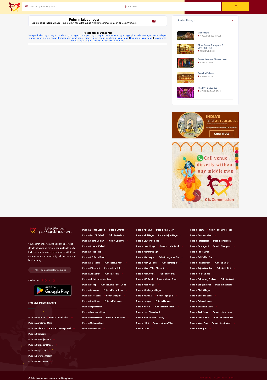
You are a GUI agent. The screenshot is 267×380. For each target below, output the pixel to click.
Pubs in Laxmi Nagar (94, 318)
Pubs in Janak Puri (93, 274)
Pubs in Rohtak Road (202, 274)
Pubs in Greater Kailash (95, 246)
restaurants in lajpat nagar (118, 35)
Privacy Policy (220, 378)
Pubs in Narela (145, 307)
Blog (231, 378)
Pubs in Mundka (146, 296)
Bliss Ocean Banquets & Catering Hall (211, 46)
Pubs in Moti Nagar (147, 285)
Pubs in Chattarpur (39, 334)
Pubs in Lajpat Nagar (94, 307)
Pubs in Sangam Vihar (202, 285)
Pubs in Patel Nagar (201, 241)
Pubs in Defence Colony (42, 356)
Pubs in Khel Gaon (93, 301)
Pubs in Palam (199, 230)
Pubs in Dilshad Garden (95, 230)
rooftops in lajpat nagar (91, 35)
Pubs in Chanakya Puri (62, 328)
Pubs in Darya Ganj (39, 350)
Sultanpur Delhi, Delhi (209, 36)
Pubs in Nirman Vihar (165, 323)
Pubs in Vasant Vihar (225, 318)
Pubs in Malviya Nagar (149, 263)
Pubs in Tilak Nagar (201, 312)
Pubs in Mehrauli (170, 274)
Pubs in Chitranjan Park (41, 339)
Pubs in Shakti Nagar (202, 290)
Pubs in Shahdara (225, 285)
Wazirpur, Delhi (206, 51)
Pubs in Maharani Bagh (95, 323)
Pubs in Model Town (169, 279)
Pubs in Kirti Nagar (115, 301)
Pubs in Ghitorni (118, 241)
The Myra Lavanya (208, 88)
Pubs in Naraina (165, 301)
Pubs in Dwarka (118, 230)
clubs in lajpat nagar (47, 38)
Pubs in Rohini (226, 268)
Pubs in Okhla (145, 329)
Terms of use (204, 378)
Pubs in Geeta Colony (95, 241)
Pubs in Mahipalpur (93, 329)
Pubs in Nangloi (145, 301)
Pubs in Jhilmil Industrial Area (99, 279)
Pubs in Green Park (94, 252)
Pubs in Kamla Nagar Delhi (115, 285)
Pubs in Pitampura (224, 246)
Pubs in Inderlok (114, 268)
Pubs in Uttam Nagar (225, 312)
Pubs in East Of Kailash (95, 235)
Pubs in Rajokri (223, 263)
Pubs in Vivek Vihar (223, 323)
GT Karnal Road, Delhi (209, 91)
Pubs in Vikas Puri (201, 323)
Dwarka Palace (206, 73)
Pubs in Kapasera (92, 290)
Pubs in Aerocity (38, 317)
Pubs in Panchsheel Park (222, 230)
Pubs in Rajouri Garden (203, 268)
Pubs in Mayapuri (172, 263)
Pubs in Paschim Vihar (203, 235)
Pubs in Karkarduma (115, 290)
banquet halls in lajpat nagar (42, 35)
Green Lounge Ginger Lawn (212, 59)
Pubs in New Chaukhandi (150, 312)
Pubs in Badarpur (38, 328)
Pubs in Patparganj (224, 241)
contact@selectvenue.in (53, 270)
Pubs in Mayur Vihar (148, 274)
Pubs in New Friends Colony (152, 318)
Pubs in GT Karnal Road (95, 257)
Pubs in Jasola (113, 274)
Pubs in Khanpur (115, 296)
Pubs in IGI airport (93, 268)
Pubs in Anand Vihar (61, 317)
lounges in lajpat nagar (141, 38)
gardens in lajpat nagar (117, 38)
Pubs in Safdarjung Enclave (205, 279)
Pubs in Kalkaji (91, 285)
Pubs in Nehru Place (166, 307)
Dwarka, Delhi (205, 76)
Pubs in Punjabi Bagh (202, 263)
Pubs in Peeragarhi (201, 246)
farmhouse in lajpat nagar (70, 38)
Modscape (203, 32)
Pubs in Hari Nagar (93, 263)
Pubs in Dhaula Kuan (40, 361)
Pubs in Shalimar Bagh (203, 296)
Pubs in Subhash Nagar (203, 301)
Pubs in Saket (229, 279)
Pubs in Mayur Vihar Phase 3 (152, 268)
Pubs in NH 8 (144, 323)
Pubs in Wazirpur (200, 329)
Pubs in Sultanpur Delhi (203, 307)
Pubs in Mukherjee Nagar (150, 290)
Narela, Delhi (205, 62)
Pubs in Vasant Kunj (201, 318)
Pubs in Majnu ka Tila (171, 257)
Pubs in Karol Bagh (93, 296)
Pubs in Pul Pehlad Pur (203, 257)
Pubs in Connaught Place (42, 345)
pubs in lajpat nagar (94, 38)
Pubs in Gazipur (118, 235)
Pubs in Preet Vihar (201, 252)
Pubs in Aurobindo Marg (42, 323)
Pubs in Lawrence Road (96, 312)
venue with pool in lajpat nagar (108, 40)
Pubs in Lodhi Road (117, 318)
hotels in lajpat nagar (68, 35)
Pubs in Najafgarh (166, 296)
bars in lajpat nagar (141, 35)
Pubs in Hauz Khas (115, 263)
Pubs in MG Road (146, 279)
